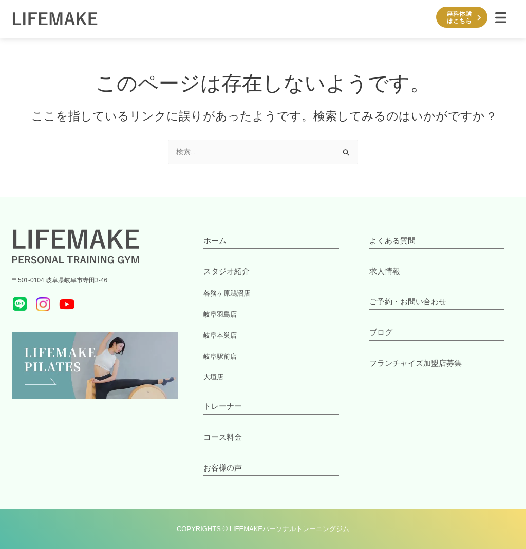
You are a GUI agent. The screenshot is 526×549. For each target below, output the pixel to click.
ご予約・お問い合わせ (407, 301)
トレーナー (222, 406)
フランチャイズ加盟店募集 (415, 363)
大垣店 (212, 377)
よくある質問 (392, 240)
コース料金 (222, 437)
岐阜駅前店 (218, 356)
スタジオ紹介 (226, 271)
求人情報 (384, 271)
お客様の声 (222, 467)
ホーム (215, 240)
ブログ (380, 332)
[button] (501, 19)
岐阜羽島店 (218, 314)
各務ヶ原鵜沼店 (225, 293)
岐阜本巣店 (218, 335)
